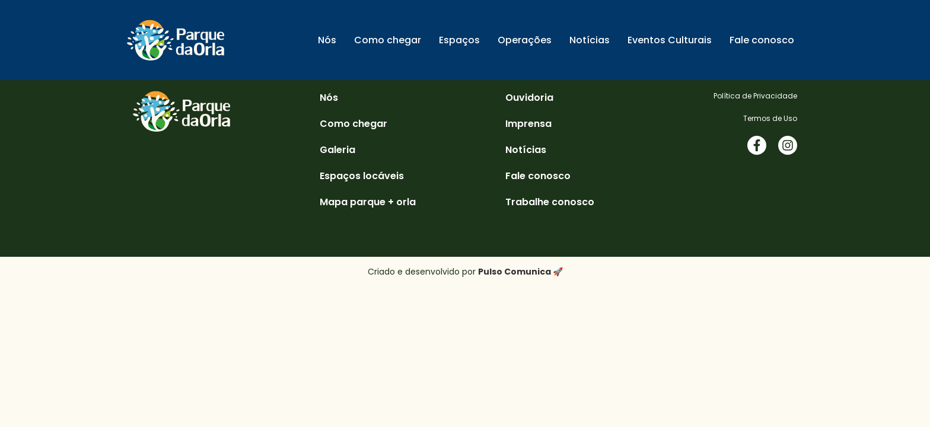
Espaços (459, 40)
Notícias (589, 40)
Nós (327, 40)
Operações (525, 40)
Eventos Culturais (670, 40)
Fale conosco (762, 40)
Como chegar (387, 40)
